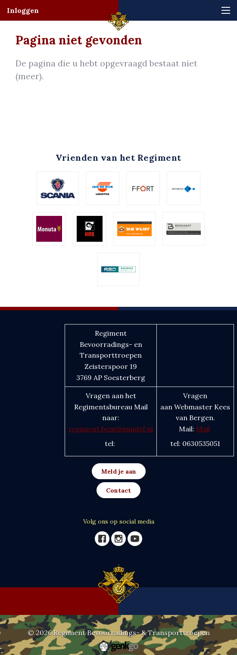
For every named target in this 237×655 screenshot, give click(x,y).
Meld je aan (118, 471)
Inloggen (23, 10)
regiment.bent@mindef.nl (111, 428)
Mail (203, 428)
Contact (118, 490)
